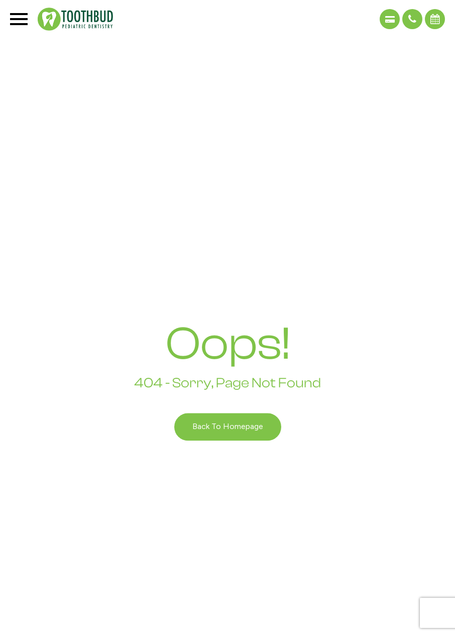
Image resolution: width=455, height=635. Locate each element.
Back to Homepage (227, 427)
